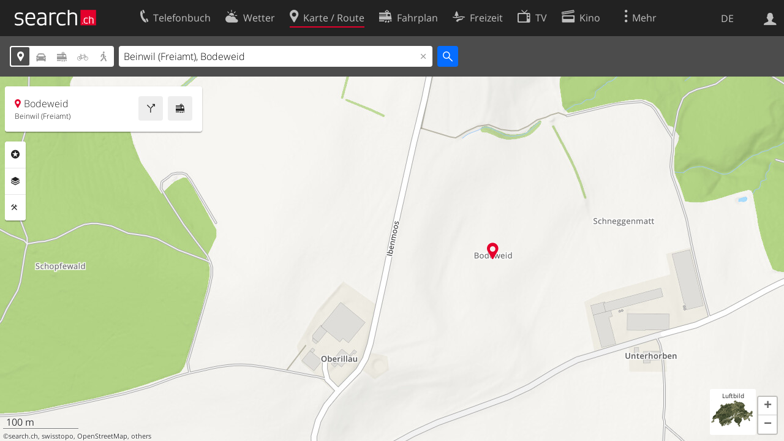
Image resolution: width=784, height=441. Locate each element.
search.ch (23, 436)
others (141, 436)
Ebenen (15, 181)
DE (727, 18)
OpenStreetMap (102, 436)
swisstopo (58, 436)
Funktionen (15, 208)
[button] (767, 406)
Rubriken (15, 154)
